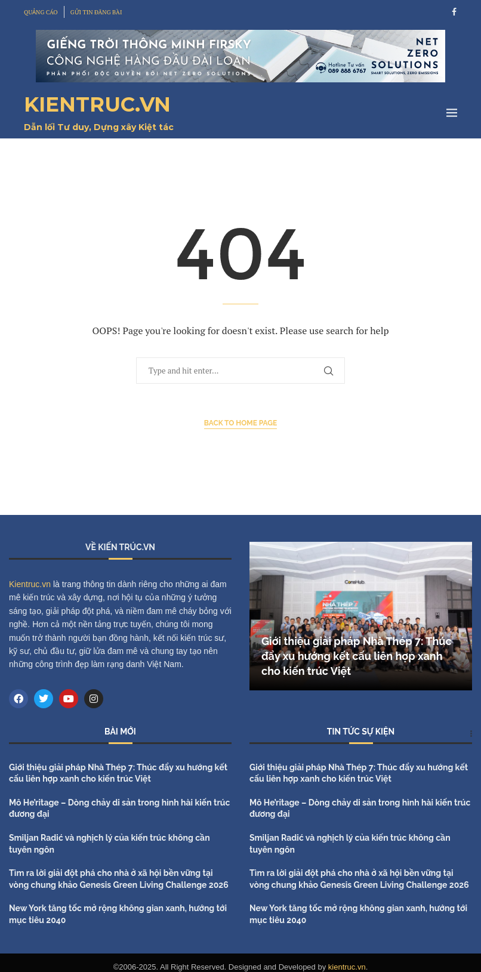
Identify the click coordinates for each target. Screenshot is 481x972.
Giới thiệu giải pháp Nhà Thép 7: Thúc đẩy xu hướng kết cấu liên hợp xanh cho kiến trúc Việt (356, 656)
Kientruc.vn (30, 584)
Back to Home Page (241, 423)
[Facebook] (454, 12)
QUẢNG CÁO (41, 12)
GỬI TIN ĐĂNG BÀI (96, 12)
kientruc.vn (347, 966)
